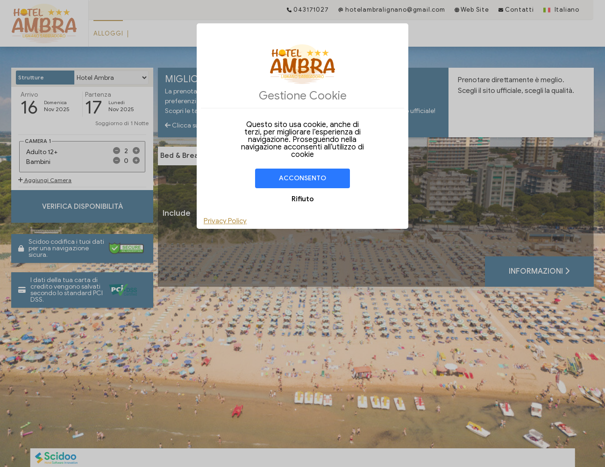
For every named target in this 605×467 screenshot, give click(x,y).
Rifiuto (303, 199)
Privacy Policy (225, 221)
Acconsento (302, 178)
